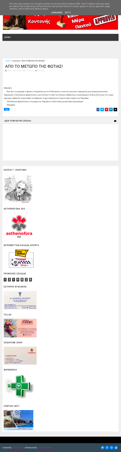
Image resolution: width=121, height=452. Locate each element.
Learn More (56, 13)
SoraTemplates (18, 447)
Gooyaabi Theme (44, 447)
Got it (68, 13)
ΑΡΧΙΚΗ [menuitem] (7, 37)
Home (8, 61)
